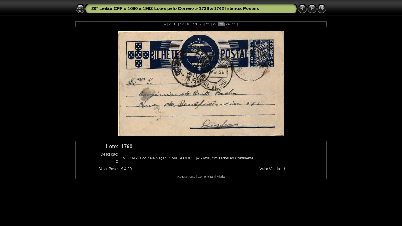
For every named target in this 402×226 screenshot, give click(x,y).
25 (234, 24)
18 (188, 24)
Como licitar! (206, 176)
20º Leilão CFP (106, 8)
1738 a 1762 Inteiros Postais (229, 8)
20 (201, 24)
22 (214, 24)
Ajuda (221, 176)
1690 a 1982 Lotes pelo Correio (161, 8)
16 (175, 24)
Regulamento (186, 176)
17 (182, 24)
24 (228, 24)
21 (208, 24)
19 (195, 24)
